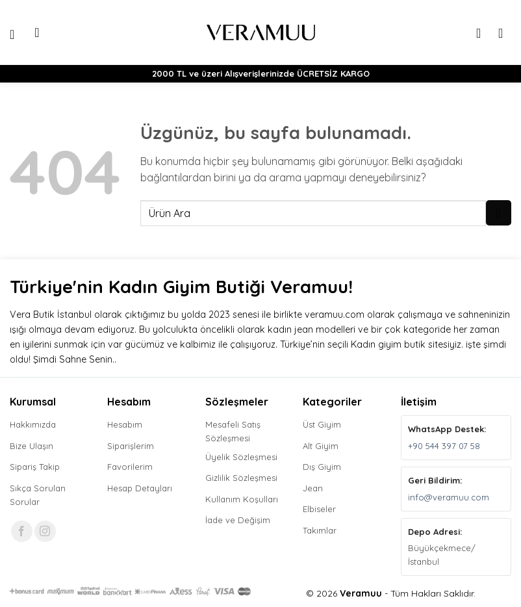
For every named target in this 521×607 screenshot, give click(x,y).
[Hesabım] (482, 32)
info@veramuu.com (448, 497)
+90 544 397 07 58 (444, 446)
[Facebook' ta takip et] (21, 531)
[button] (17, 32)
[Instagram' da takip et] (45, 531)
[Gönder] (498, 213)
